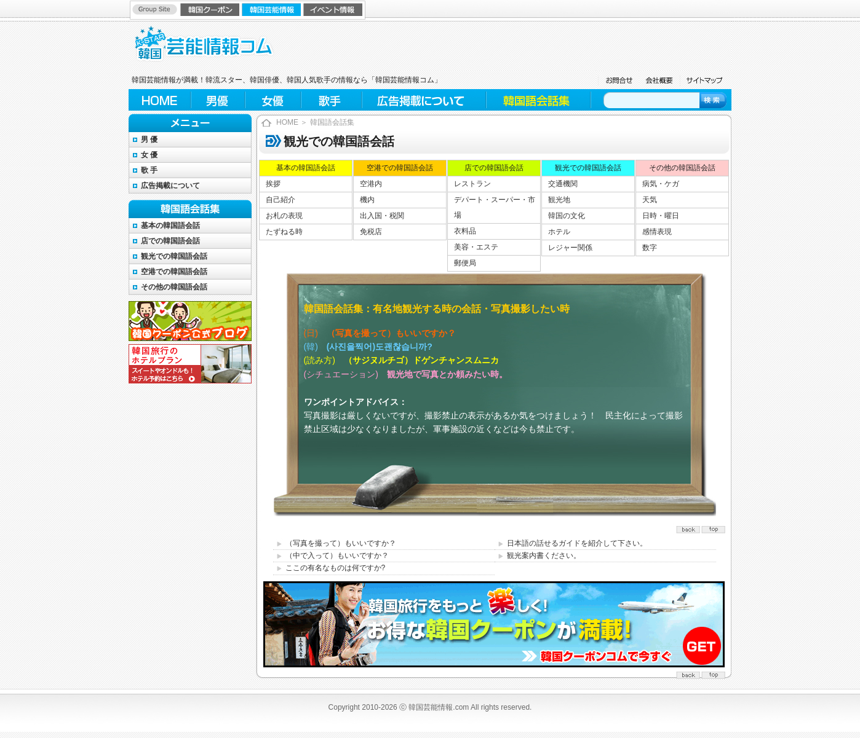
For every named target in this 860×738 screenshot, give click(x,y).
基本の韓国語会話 (170, 225)
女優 (273, 100)
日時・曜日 (660, 215)
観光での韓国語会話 (174, 256)
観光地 (559, 199)
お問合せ (617, 80)
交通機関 (563, 183)
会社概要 (659, 80)
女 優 (149, 155)
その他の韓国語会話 (174, 287)
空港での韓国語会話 (174, 271)
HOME (159, 100)
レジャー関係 (570, 247)
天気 (649, 199)
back (714, 528)
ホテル (559, 231)
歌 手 (149, 170)
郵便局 (465, 263)
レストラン (472, 183)
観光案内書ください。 (544, 555)
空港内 (371, 183)
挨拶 (273, 183)
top (689, 528)
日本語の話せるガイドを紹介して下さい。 (577, 543)
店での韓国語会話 (170, 241)
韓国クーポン (211, 9)
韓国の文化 (566, 215)
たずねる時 (284, 231)
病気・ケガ (660, 183)
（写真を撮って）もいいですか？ (340, 543)
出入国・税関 (382, 215)
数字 (649, 247)
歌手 (331, 100)
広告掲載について (423, 100)
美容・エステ (476, 247)
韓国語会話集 (537, 100)
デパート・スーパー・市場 (494, 207)
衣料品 (465, 231)
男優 (217, 100)
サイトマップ (705, 80)
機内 (367, 199)
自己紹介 (280, 199)
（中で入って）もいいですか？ (337, 555)
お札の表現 (284, 215)
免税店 (371, 231)
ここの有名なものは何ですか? (335, 567)
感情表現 (657, 231)
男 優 (149, 139)
